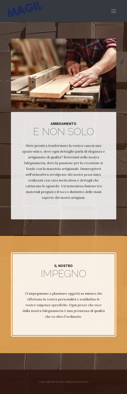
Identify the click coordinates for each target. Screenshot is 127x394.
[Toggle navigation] (113, 11)
